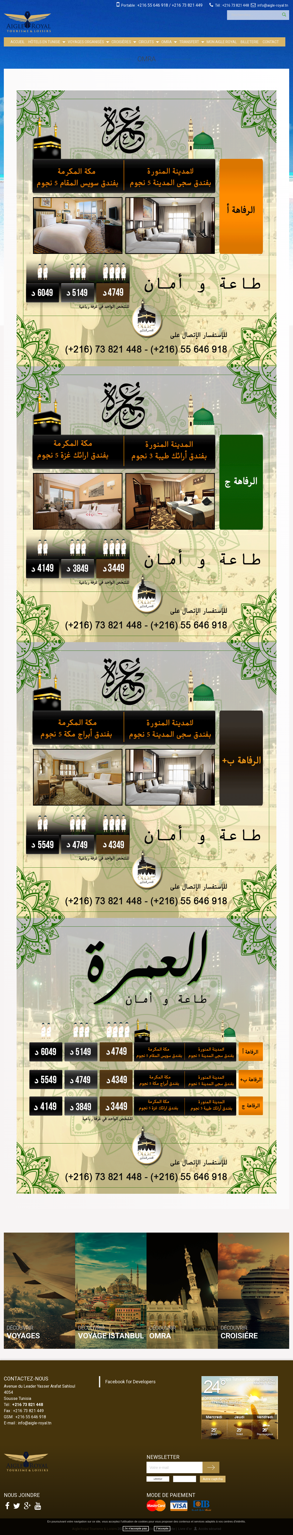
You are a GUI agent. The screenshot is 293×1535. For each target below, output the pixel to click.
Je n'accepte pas (136, 1528)
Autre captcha (213, 1479)
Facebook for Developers (130, 1381)
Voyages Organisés (86, 42)
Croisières (121, 42)
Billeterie (250, 42)
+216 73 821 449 (187, 5)
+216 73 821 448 (235, 5)
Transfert (189, 42)
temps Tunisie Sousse (240, 1379)
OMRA (166, 42)
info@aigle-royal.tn (272, 5)
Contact (271, 42)
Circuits (146, 42)
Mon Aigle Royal (222, 42)
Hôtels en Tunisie (44, 42)
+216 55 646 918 (152, 5)
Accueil (17, 42)
